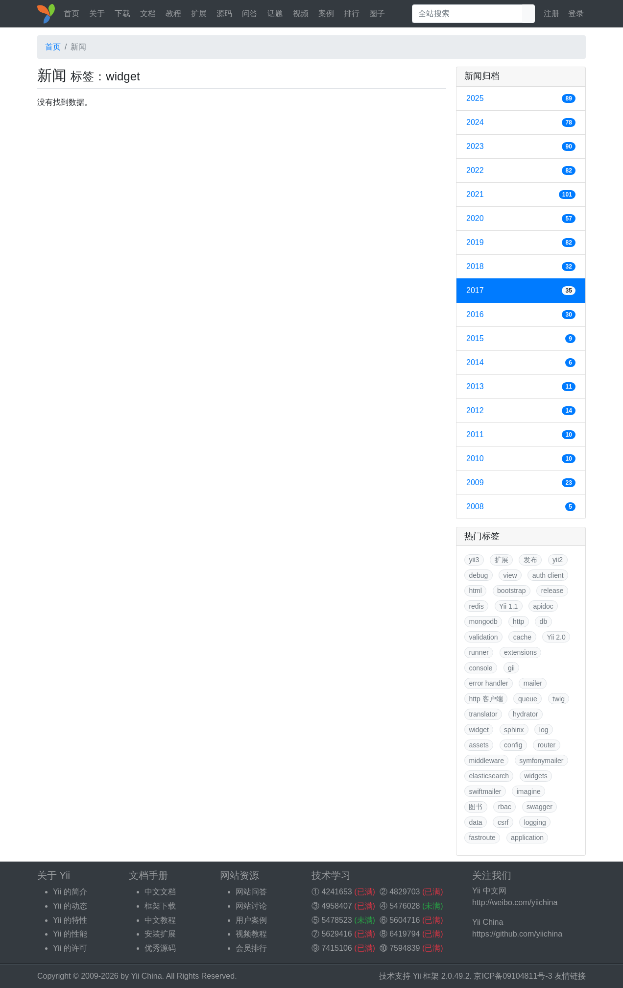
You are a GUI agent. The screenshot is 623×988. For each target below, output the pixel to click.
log (544, 730)
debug (478, 575)
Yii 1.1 (508, 606)
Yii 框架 (426, 976)
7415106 (336, 948)
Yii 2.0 (556, 637)
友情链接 (570, 976)
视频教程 (251, 934)
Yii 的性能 (70, 934)
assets (478, 745)
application (527, 837)
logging (535, 822)
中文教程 (160, 920)
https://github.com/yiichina (517, 934)
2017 (520, 290)
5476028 (404, 906)
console (480, 668)
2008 (520, 506)
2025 (520, 98)
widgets (535, 776)
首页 (71, 13)
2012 (520, 410)
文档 (148, 13)
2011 (520, 434)
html (475, 590)
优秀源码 (160, 948)
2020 (520, 218)
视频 (301, 13)
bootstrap (511, 590)
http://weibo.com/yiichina (514, 902)
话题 (275, 13)
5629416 (336, 934)
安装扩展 (160, 934)
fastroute (482, 837)
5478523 (336, 920)
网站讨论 (251, 906)
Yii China (146, 976)
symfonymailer (541, 761)
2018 (520, 266)
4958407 (336, 906)
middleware (486, 761)
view (510, 575)
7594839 (404, 948)
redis (476, 606)
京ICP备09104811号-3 (513, 976)
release (552, 590)
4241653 (336, 892)
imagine (529, 791)
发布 (530, 560)
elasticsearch (489, 776)
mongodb (483, 621)
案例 (326, 13)
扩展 (199, 13)
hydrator (525, 714)
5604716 (404, 920)
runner (478, 652)
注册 (551, 13)
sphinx (514, 730)
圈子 (377, 13)
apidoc (543, 606)
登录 (576, 13)
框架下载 (160, 906)
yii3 (474, 560)
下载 (122, 13)
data (475, 822)
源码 (224, 13)
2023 (520, 146)
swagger (539, 807)
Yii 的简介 (70, 892)
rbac (504, 807)
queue (527, 699)
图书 (475, 807)
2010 (520, 458)
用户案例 (251, 920)
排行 (351, 13)
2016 (520, 314)
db (544, 621)
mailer (533, 683)
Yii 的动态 (70, 906)
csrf (503, 822)
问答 (250, 13)
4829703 (404, 892)
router (547, 745)
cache (522, 637)
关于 (97, 13)
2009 (520, 482)
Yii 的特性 (70, 920)
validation (483, 637)
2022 (520, 170)
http (518, 621)
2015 (520, 338)
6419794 (404, 934)
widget (478, 730)
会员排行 (251, 948)
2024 (520, 122)
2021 (520, 194)
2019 (520, 242)
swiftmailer (485, 791)
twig (558, 699)
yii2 (557, 560)
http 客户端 (486, 699)
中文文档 (160, 892)
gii (511, 668)
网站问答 (251, 892)
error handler (488, 683)
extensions (520, 652)
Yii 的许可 (70, 948)
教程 (173, 13)
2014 (520, 362)
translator (483, 714)
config (513, 745)
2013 (520, 386)
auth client (548, 575)
